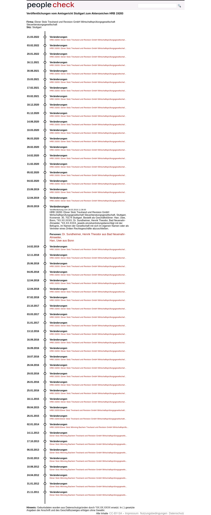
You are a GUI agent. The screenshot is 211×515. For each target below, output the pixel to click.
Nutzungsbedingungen (153, 513)
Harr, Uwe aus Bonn (62, 240)
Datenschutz (176, 513)
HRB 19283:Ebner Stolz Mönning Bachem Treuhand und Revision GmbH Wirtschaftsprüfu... (89, 427)
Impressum (131, 513)
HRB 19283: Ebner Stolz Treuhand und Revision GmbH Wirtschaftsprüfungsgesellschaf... (88, 40)
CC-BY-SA (115, 513)
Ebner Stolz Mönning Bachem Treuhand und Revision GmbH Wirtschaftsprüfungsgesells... (88, 436)
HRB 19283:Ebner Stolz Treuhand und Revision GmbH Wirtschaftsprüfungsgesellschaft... (88, 410)
